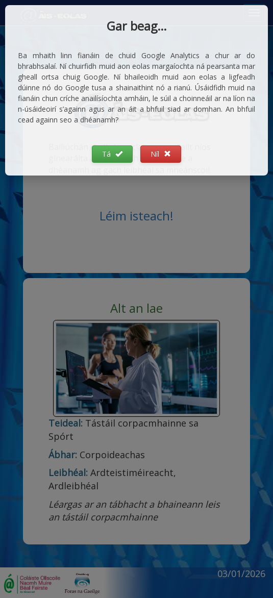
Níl (161, 154)
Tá (112, 154)
